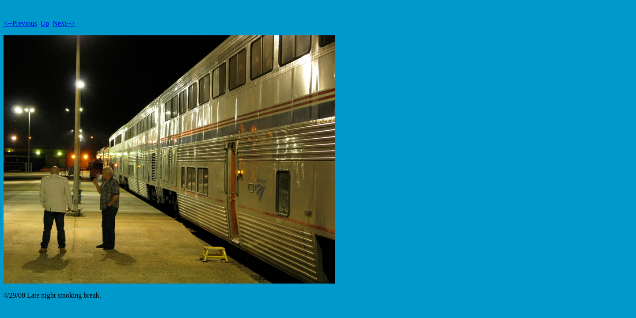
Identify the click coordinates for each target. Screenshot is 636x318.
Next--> (64, 23)
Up (45, 23)
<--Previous (20, 23)
